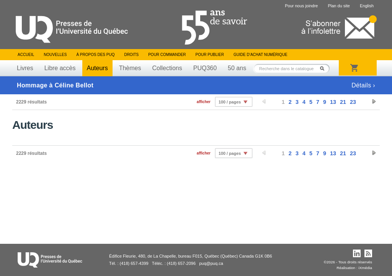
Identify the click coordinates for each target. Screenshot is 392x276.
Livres (25, 68)
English (367, 5)
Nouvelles (55, 55)
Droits (131, 55)
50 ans (237, 68)
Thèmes (130, 68)
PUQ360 (205, 68)
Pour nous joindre (301, 5)
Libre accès (60, 68)
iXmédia (365, 268)
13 (333, 102)
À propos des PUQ (95, 55)
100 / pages (230, 102)
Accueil (26, 55)
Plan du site (339, 5)
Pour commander (167, 55)
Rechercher (324, 68)
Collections (167, 68)
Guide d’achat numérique (260, 55)
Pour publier (210, 55)
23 (353, 102)
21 (343, 102)
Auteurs (97, 68)
